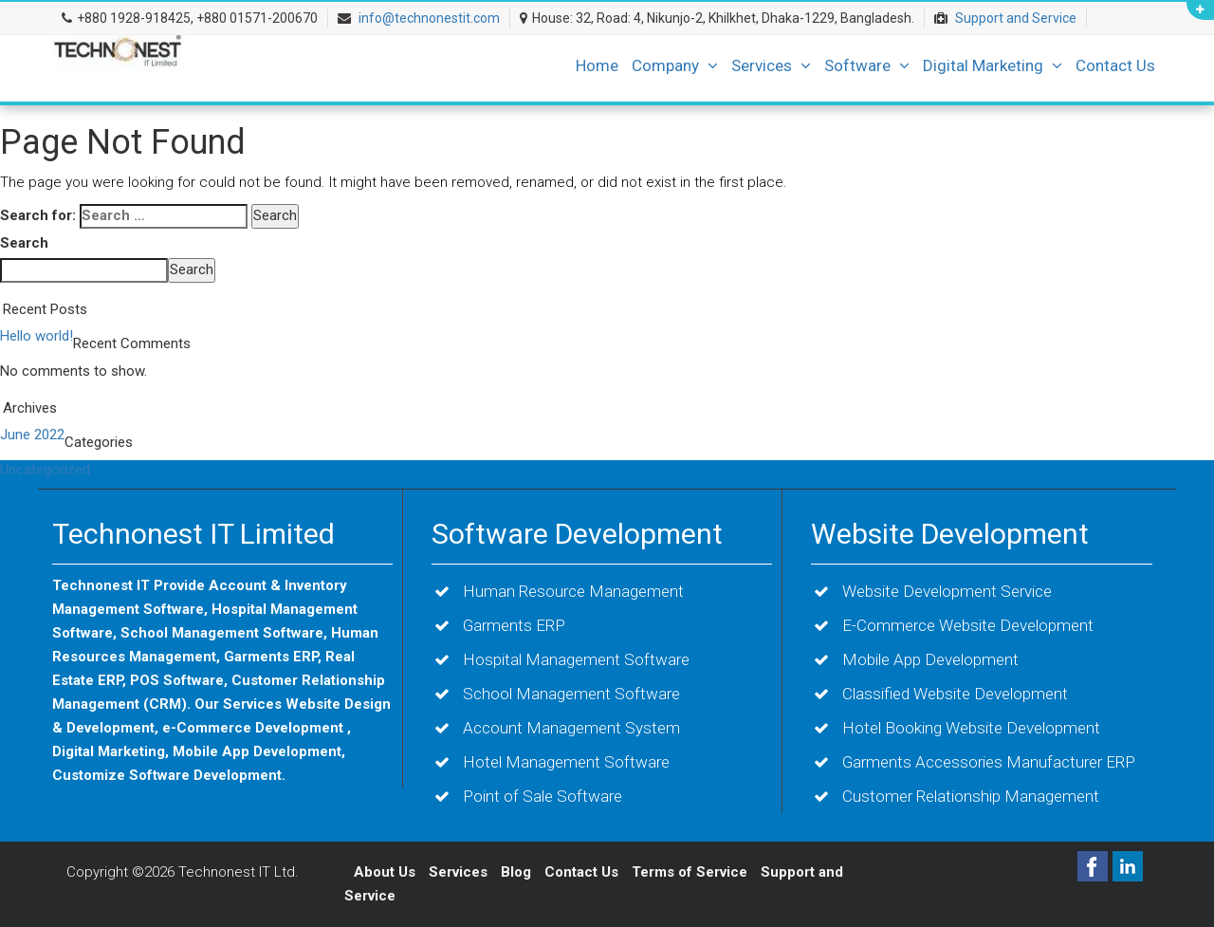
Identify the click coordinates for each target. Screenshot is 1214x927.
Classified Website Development (955, 693)
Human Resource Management (573, 591)
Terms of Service (689, 872)
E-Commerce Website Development (968, 625)
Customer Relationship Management (970, 796)
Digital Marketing (992, 65)
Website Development (950, 533)
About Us (384, 872)
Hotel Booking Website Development (971, 727)
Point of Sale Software (542, 796)
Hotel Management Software (566, 761)
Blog (518, 872)
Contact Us (1115, 65)
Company (675, 65)
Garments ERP (514, 625)
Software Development (577, 533)
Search (24, 242)
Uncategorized (45, 469)
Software (867, 65)
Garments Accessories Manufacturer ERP (988, 761)
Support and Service (1015, 18)
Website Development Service (947, 591)
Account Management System (571, 727)
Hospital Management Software (576, 659)
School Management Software (571, 693)
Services (771, 65)
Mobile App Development (930, 659)
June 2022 (32, 434)
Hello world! (36, 335)
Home (597, 65)
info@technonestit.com (429, 18)
